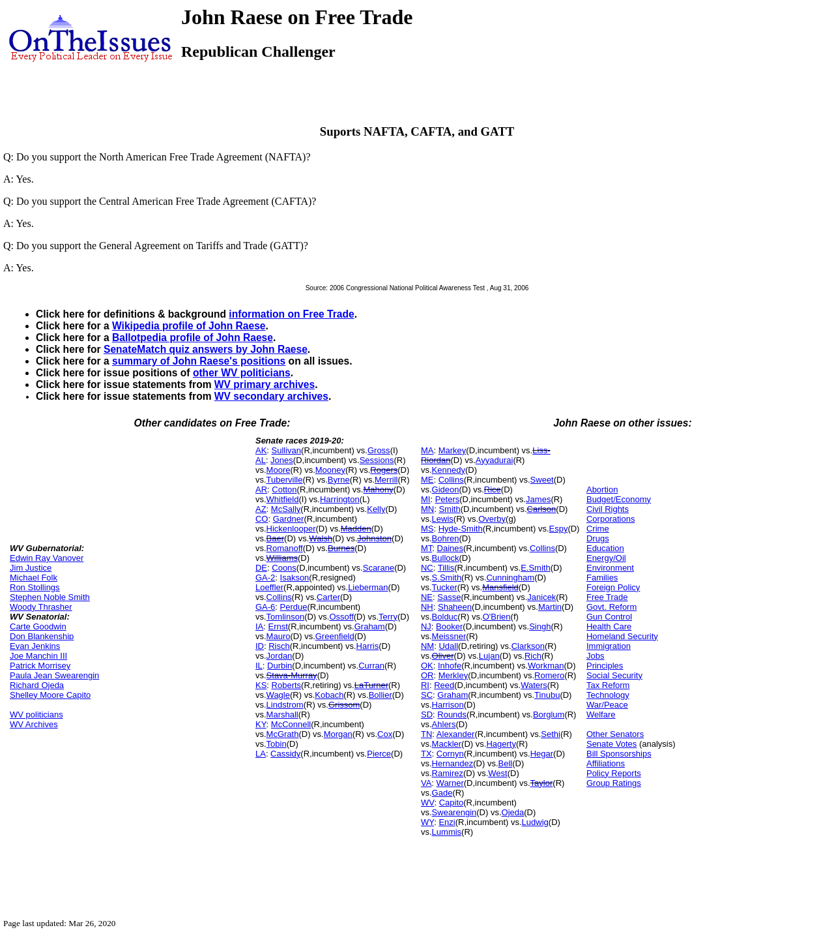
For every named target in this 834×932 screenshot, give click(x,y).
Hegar (541, 754)
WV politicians (36, 714)
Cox (384, 734)
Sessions (377, 460)
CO (261, 519)
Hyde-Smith (461, 529)
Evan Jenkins (35, 646)
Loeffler (269, 587)
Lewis (442, 519)
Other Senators (615, 734)
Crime (597, 529)
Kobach (329, 695)
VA (426, 783)
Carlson (541, 509)
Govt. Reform (611, 607)
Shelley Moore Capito (50, 695)
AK (260, 450)
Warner (450, 783)
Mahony (378, 489)
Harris (367, 646)
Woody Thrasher (41, 607)
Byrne (339, 480)
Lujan (489, 656)
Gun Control (609, 617)
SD (427, 714)
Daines (450, 548)
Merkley (453, 675)
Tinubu (547, 695)
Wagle (278, 695)
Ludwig (535, 822)
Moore (278, 470)
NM (427, 646)
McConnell (291, 724)
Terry (388, 617)
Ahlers (444, 724)
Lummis (447, 832)
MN (427, 509)
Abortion (602, 489)
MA (427, 450)
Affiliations (605, 763)
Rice (492, 489)
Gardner (288, 519)
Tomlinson (285, 617)
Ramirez (447, 773)
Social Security (614, 675)
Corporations (610, 519)
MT (426, 548)
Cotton (284, 489)
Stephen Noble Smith (50, 597)
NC (427, 568)
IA (259, 626)
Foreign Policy (613, 587)
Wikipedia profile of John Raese (189, 325)
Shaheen (455, 607)
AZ (260, 509)
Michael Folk (33, 577)
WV (427, 802)
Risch (279, 646)
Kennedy (448, 470)
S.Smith (447, 577)
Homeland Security (622, 636)
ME (427, 480)
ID (259, 646)
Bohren (445, 538)
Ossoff (341, 617)
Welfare (601, 714)
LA (260, 754)
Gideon (445, 489)
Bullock (445, 558)
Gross (378, 450)
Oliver (443, 656)
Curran (371, 665)
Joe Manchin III (38, 656)
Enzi (447, 822)
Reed (444, 685)
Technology (607, 695)
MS (427, 529)
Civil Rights (607, 509)
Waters (534, 685)
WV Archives (34, 724)
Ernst (278, 626)
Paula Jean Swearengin (54, 675)
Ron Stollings (35, 587)
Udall (448, 646)
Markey (453, 450)
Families (602, 577)
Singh (540, 626)
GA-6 (265, 607)
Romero (549, 675)
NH (427, 607)
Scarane (378, 568)
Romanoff (284, 548)
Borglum (548, 714)
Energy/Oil (606, 558)
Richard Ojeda (37, 685)
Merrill (386, 480)
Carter (328, 597)
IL (259, 665)
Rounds (452, 714)
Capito (451, 802)
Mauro (278, 636)
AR (261, 489)
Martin (550, 607)
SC (427, 695)
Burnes (341, 548)
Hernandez (453, 763)
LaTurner (371, 685)
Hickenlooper (291, 529)
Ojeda (513, 812)
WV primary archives (264, 384)
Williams (282, 558)
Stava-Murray (291, 675)
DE (261, 568)
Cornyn (450, 754)
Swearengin (454, 812)
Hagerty (501, 744)
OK (427, 665)
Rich (533, 656)
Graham (369, 626)
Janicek (541, 597)
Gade (442, 793)
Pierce (379, 754)
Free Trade (607, 597)
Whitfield (282, 499)
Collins (279, 597)
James (538, 499)
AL (260, 460)
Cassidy (285, 754)
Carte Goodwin (38, 626)
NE (427, 597)
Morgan (338, 734)
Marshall (282, 714)
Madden (356, 529)
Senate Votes (611, 744)
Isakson (294, 577)
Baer (275, 538)
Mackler (447, 744)
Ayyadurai (494, 460)
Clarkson (528, 646)
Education (605, 548)
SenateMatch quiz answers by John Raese (206, 349)
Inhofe (449, 665)
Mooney (330, 470)
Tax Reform (607, 685)
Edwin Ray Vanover (46, 558)
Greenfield (334, 636)
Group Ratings (613, 783)
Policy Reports (613, 773)
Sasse (449, 597)
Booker (449, 626)
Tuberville (284, 480)
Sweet (542, 480)
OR (427, 675)
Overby (492, 519)
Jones (281, 460)
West (497, 773)
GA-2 (265, 577)
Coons (284, 568)
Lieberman (368, 587)
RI (425, 685)
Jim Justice (30, 568)
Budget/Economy (618, 499)
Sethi (550, 734)
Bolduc (445, 617)
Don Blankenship (42, 636)
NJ (426, 626)
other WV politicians (242, 372)
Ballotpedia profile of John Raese (192, 337)
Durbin (279, 665)
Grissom (344, 705)
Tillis (446, 568)
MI (425, 499)
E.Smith (536, 568)
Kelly (376, 509)
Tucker (444, 587)
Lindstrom (285, 705)
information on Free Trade (291, 314)
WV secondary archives (271, 396)
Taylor (541, 783)
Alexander (456, 734)
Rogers (383, 470)
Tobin (276, 744)
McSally (286, 509)
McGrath (282, 734)
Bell (505, 763)
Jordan (279, 656)
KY (260, 724)
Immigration (608, 646)
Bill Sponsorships (619, 754)
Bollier (380, 695)
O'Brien (497, 617)
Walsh (320, 538)
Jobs (595, 656)
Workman (546, 665)
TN (426, 734)
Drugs (597, 538)
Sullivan (287, 450)
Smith (449, 509)
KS (260, 685)
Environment (610, 568)
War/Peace (607, 705)
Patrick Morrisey (40, 665)
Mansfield (500, 587)
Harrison (448, 705)
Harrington (340, 499)
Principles (604, 665)
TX (426, 754)
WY (427, 822)
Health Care (608, 626)
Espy (558, 529)
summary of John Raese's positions (198, 361)
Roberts (287, 685)
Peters (447, 499)
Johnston (374, 538)
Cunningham (510, 577)
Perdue (294, 607)
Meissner (449, 636)
